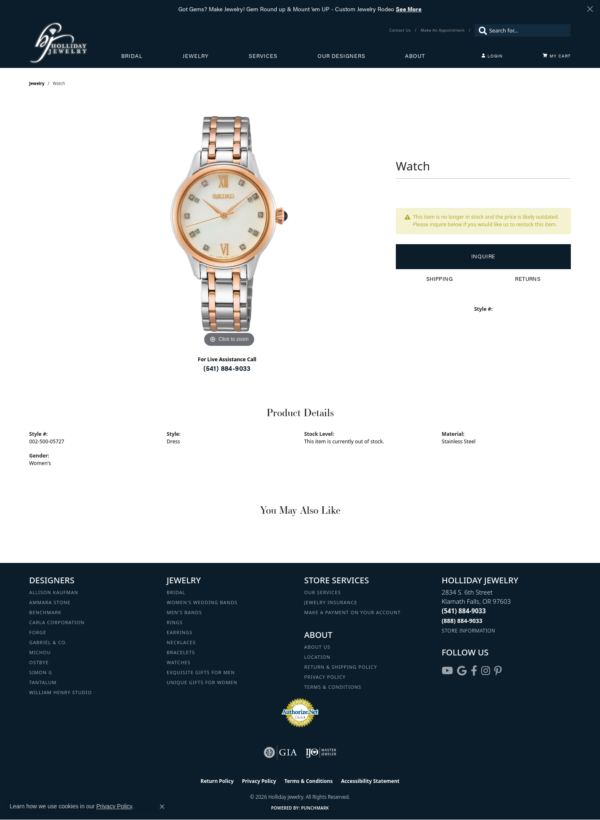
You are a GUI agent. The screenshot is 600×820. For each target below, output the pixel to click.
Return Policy (217, 781)
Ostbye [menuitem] (39, 662)
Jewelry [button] (195, 56)
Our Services (322, 592)
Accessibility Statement (370, 781)
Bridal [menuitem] (176, 592)
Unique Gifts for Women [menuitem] (202, 682)
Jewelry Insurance (330, 602)
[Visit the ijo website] (321, 752)
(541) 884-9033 (227, 368)
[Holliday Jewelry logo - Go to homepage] (75, 43)
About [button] (415, 56)
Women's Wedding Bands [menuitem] (202, 602)
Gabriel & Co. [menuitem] (48, 642)
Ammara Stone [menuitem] (49, 602)
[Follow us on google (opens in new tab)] (462, 671)
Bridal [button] (131, 56)
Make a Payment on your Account (352, 612)
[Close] (590, 9)
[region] (229, 224)
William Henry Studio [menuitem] (60, 692)
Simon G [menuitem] (40, 672)
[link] (400, 30)
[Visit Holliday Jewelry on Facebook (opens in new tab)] (474, 671)
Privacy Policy (325, 677)
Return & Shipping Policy (340, 667)
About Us (317, 647)
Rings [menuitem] (175, 622)
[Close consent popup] (162, 806)
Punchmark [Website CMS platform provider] (315, 808)
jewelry (37, 83)
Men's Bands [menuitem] (184, 612)
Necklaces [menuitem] (181, 642)
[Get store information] (468, 630)
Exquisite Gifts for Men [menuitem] (201, 672)
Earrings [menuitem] (179, 632)
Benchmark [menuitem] (45, 612)
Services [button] (263, 56)
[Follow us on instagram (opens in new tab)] (485, 671)
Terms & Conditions (332, 687)
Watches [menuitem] (178, 662)
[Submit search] (481, 30)
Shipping (439, 278)
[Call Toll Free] (462, 621)
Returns (527, 278)
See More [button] (409, 9)
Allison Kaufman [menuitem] (53, 592)
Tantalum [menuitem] (43, 682)
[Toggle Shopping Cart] (556, 56)
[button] (492, 56)
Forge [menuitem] (37, 632)
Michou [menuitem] (40, 652)
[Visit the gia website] (280, 752)
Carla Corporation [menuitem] (57, 622)
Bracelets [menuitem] (181, 652)
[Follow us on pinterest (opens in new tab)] (498, 671)
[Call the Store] (464, 611)
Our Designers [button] (341, 56)
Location (317, 657)
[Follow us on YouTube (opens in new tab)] (447, 671)
